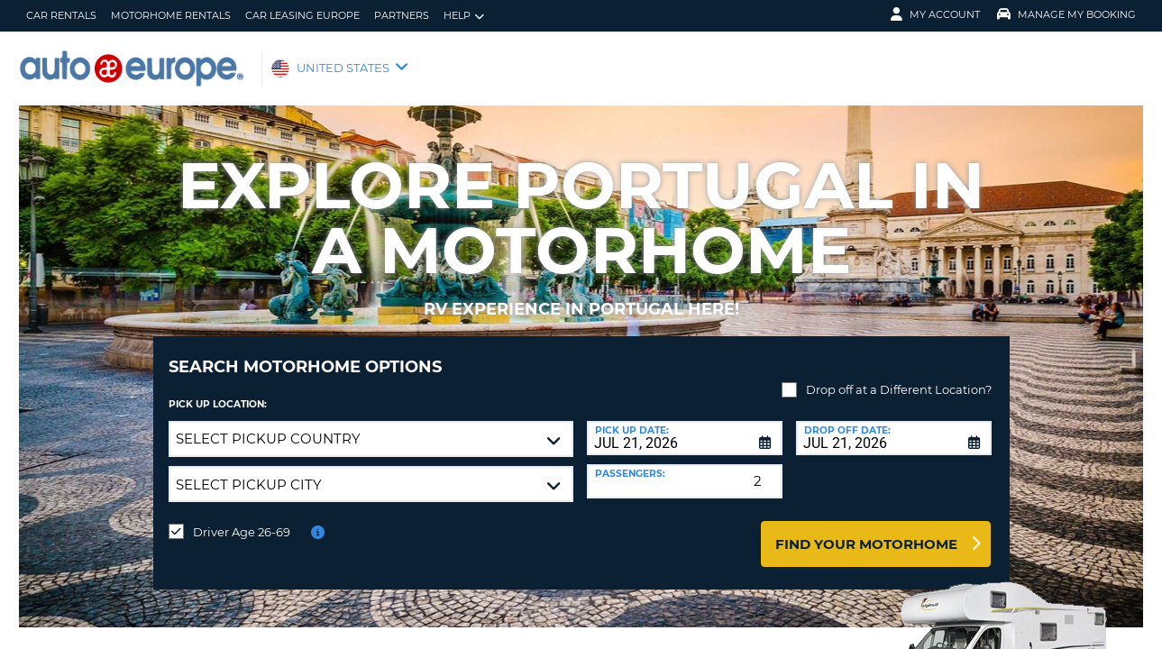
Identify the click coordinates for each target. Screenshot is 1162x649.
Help (464, 15)
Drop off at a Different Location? (899, 376)
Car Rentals (61, 15)
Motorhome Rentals (171, 15)
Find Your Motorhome (866, 530)
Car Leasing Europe (302, 15)
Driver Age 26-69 (241, 518)
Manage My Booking (1066, 14)
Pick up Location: (218, 391)
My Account (935, 14)
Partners (401, 15)
